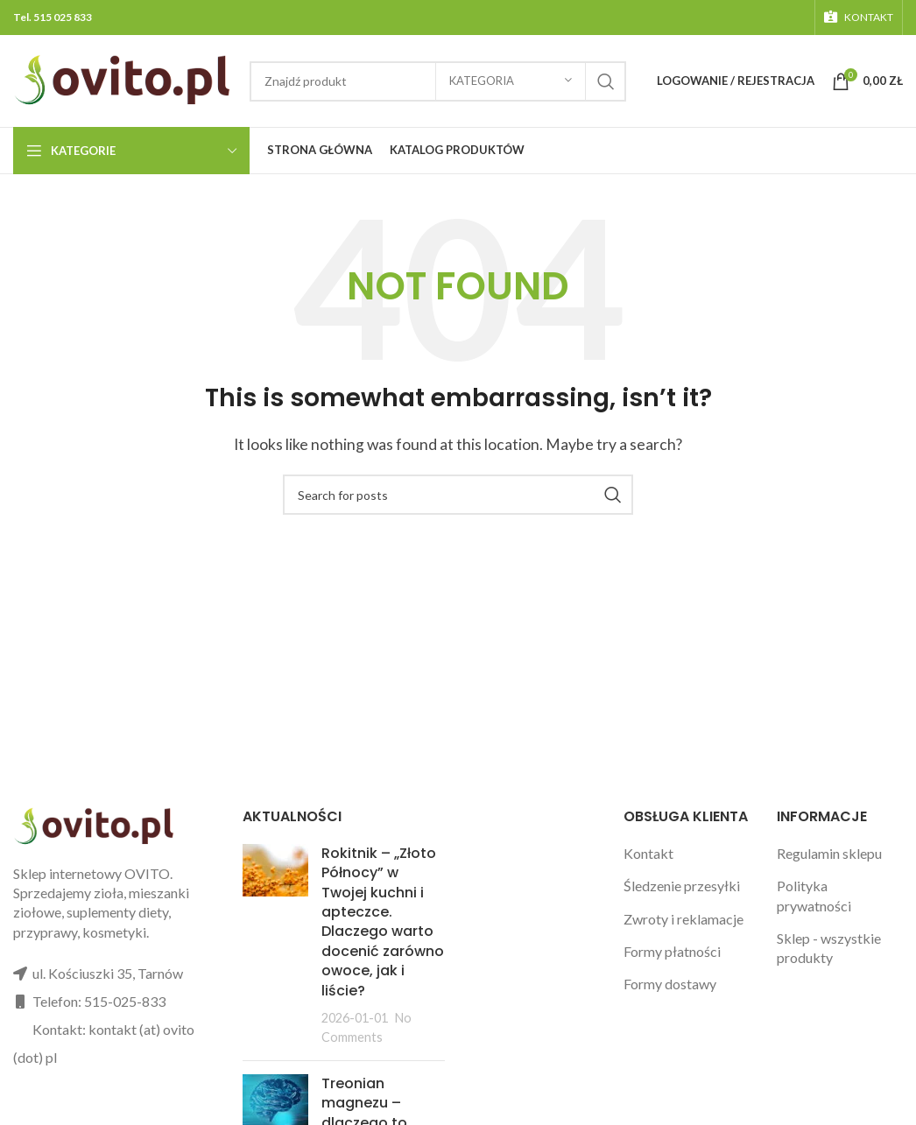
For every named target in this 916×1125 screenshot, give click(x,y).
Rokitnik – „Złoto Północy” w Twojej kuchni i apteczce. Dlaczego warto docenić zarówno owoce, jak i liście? (382, 922)
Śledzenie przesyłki (682, 885)
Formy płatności (672, 951)
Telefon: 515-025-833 (99, 1001)
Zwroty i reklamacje (683, 919)
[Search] (458, 495)
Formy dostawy (670, 983)
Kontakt (648, 853)
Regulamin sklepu (829, 853)
